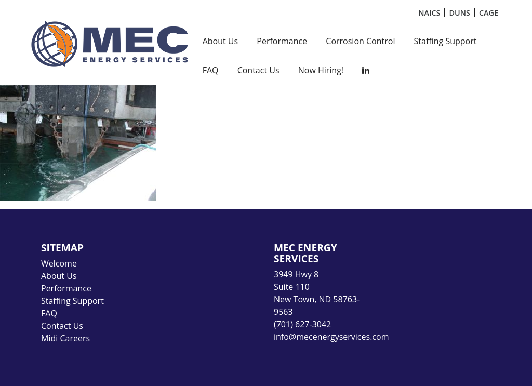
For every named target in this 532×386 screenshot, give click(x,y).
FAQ (211, 70)
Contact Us (258, 70)
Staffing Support (445, 41)
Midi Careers (65, 338)
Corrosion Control (360, 41)
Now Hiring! (320, 70)
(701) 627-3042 (302, 324)
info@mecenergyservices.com (331, 336)
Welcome (59, 263)
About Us (220, 41)
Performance (282, 41)
